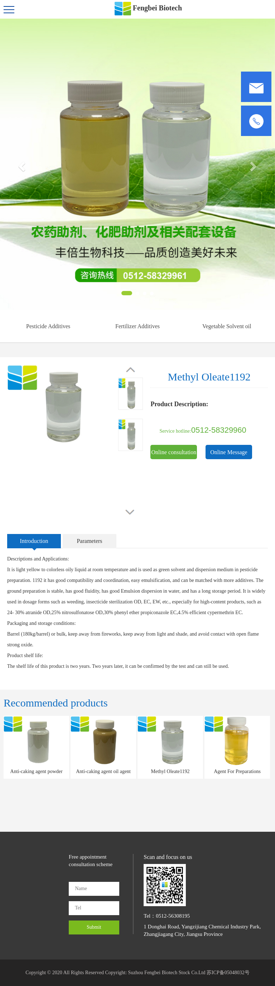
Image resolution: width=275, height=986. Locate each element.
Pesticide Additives (48, 326)
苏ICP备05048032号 (228, 972)
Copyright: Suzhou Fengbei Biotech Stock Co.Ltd (156, 972)
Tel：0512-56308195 (167, 916)
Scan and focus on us (168, 857)
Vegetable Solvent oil (226, 326)
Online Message (228, 452)
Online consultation (174, 452)
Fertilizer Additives (137, 326)
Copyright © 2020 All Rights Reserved (64, 972)
